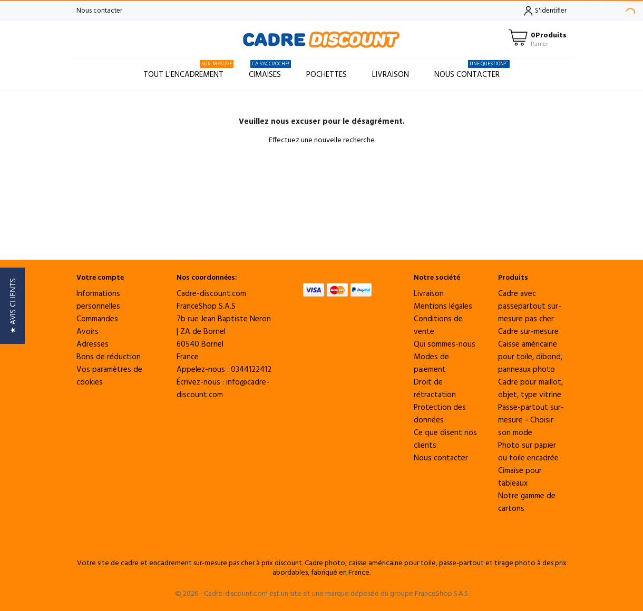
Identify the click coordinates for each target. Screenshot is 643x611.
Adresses (92, 344)
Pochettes (326, 74)
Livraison (390, 74)
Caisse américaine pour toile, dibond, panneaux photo (530, 357)
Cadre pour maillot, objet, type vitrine (530, 388)
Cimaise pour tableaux (520, 477)
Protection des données (440, 414)
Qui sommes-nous (444, 344)
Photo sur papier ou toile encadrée (528, 452)
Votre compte (100, 278)
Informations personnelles (98, 300)
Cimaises (270, 70)
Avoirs (87, 332)
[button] (12, 306)
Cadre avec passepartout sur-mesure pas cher (529, 307)
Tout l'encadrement (188, 70)
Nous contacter (99, 10)
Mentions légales (443, 306)
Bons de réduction (108, 357)
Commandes (97, 319)
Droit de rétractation (435, 388)
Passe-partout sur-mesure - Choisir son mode (531, 420)
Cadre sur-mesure (528, 332)
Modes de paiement (431, 363)
